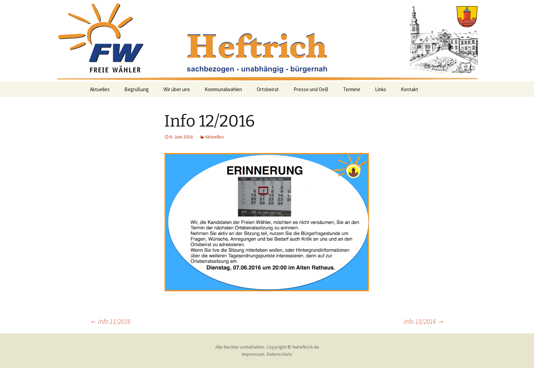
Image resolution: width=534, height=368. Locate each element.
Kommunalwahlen (223, 89)
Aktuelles (100, 89)
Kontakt (409, 89)
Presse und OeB (311, 89)
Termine (351, 89)
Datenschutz (279, 354)
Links (380, 89)
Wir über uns (176, 89)
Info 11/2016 (110, 321)
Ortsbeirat (268, 89)
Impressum (253, 354)
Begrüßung (136, 89)
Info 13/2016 (424, 321)
